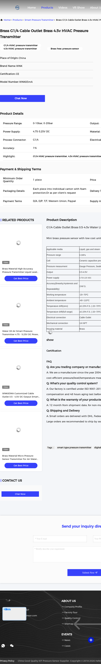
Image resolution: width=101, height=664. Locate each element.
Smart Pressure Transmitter (39, 20)
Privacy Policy (7, 661)
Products (47, 7)
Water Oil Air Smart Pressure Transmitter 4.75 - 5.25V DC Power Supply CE (20, 334)
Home (32, 7)
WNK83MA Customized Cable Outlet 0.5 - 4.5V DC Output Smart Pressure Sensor (20, 396)
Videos (62, 7)
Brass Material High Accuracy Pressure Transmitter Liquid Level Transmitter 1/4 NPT (19, 272)
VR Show (79, 7)
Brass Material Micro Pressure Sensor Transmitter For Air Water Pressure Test (19, 459)
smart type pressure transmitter (74, 447)
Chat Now (22, 98)
